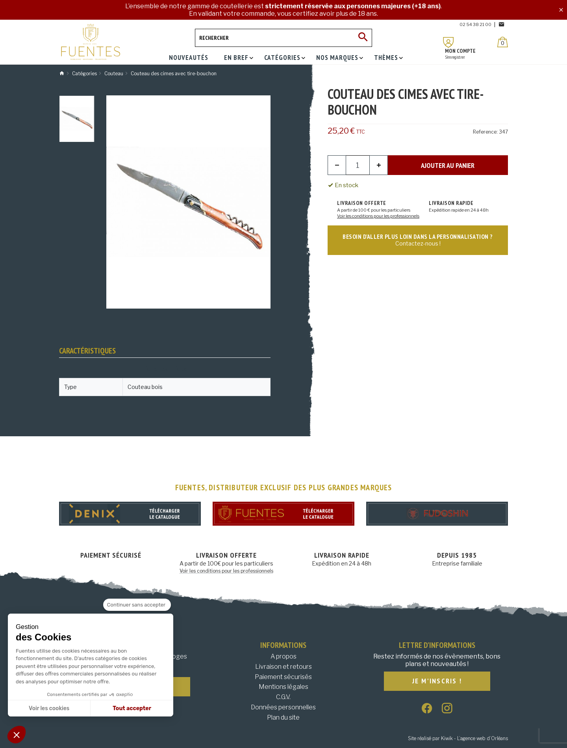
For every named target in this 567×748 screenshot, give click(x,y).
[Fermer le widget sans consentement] (137, 605)
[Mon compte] (448, 42)
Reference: (485, 132)
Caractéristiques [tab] (87, 351)
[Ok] (363, 37)
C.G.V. (283, 697)
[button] (16, 734)
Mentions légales (283, 686)
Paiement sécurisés (283, 677)
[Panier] (502, 42)
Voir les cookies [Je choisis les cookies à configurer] (49, 708)
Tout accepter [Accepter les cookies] (132, 708)
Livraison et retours (283, 666)
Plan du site (283, 717)
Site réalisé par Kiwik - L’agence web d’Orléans (458, 738)
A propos (283, 656)
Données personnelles (283, 707)
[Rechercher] (283, 38)
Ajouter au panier (447, 165)
